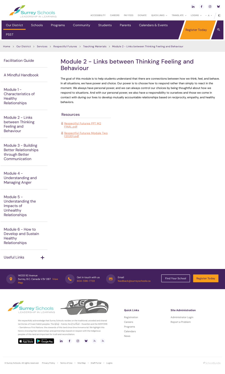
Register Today (196, 30)
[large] (211, 15)
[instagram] (210, 6)
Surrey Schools (14, 363)
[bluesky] (218, 6)
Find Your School (175, 278)
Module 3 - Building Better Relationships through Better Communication (21, 152)
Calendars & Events (153, 25)
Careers (114, 15)
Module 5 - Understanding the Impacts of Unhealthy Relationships (20, 205)
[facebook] (201, 6)
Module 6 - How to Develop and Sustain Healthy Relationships (21, 236)
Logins (109, 363)
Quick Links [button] (159, 15)
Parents (125, 25)
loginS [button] (196, 15)
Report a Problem (181, 322)
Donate (142, 15)
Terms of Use (66, 363)
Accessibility (97, 15)
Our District (14, 25)
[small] (206, 15)
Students (105, 25)
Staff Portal (96, 363)
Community (81, 25)
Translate (179, 15)
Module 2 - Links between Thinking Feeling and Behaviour (19, 124)
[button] (218, 29)
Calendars (130, 331)
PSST (9, 34)
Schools (37, 25)
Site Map (82, 363)
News (127, 336)
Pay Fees (128, 15)
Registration (131, 317)
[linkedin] (193, 6)
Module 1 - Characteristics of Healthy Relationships (19, 96)
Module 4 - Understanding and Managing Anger (20, 178)
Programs (58, 25)
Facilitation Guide (19, 60)
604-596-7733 (86, 281)
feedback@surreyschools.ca (134, 281)
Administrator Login (182, 317)
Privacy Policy (48, 363)
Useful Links (24, 257)
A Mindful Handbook (21, 75)
